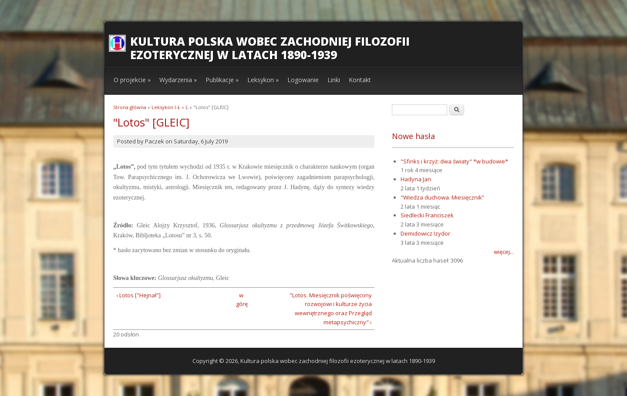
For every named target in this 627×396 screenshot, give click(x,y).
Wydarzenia (178, 80)
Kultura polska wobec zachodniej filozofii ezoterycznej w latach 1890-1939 (270, 48)
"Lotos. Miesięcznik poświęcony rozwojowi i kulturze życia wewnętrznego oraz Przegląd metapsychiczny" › (331, 308)
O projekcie (132, 80)
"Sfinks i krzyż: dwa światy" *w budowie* (454, 161)
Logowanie (303, 80)
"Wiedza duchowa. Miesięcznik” (442, 197)
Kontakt (360, 80)
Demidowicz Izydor (425, 233)
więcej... (504, 252)
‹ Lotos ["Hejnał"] (138, 295)
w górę (241, 299)
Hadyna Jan (416, 179)
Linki (333, 80)
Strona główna (129, 107)
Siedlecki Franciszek (427, 215)
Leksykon (263, 80)
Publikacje (222, 80)
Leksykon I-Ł (166, 107)
